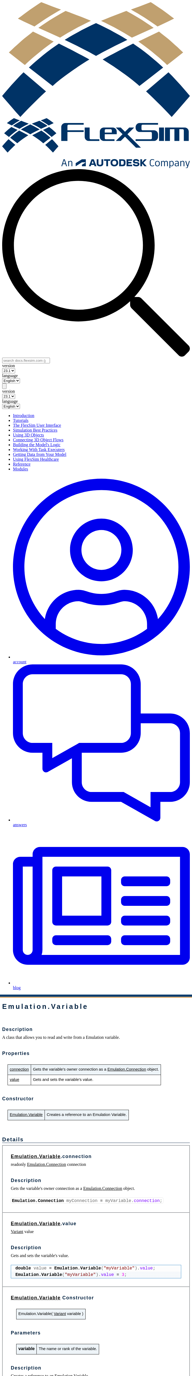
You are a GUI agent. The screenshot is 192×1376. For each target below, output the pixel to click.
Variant (17, 1231)
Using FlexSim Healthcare (36, 459)
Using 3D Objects (28, 435)
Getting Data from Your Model (39, 454)
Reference (22, 464)
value (14, 1079)
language (10, 375)
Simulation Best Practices (35, 430)
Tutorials (20, 420)
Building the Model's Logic (36, 444)
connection (19, 1069)
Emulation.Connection (126, 1069)
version (8, 365)
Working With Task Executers (39, 449)
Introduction (23, 415)
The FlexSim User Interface (37, 425)
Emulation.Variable (26, 1114)
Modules (20, 469)
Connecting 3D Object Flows (38, 440)
